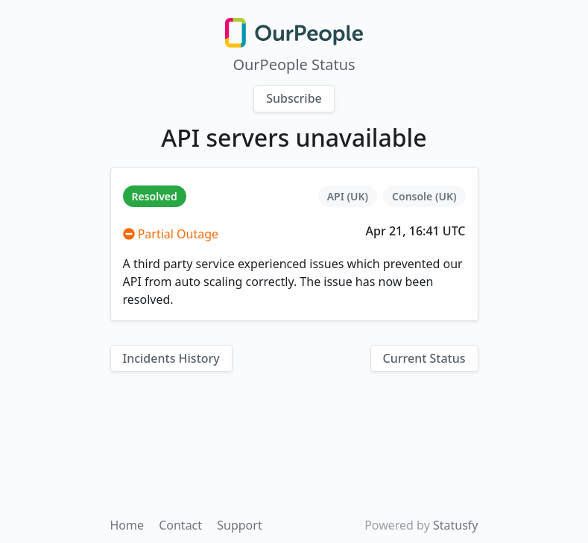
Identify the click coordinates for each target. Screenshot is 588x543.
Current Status (424, 358)
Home (129, 525)
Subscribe (294, 98)
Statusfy (455, 525)
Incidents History (171, 358)
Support (239, 525)
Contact (182, 525)
